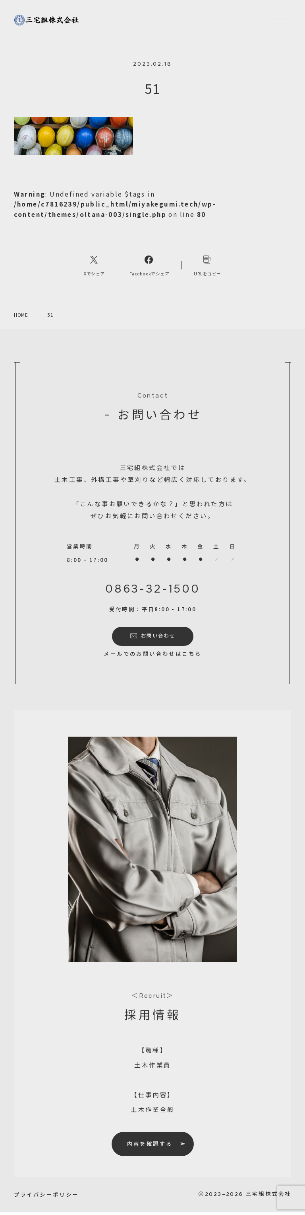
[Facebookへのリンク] (149, 268)
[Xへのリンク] (94, 268)
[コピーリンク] (207, 268)
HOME (21, 317)
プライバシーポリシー (46, 1197)
